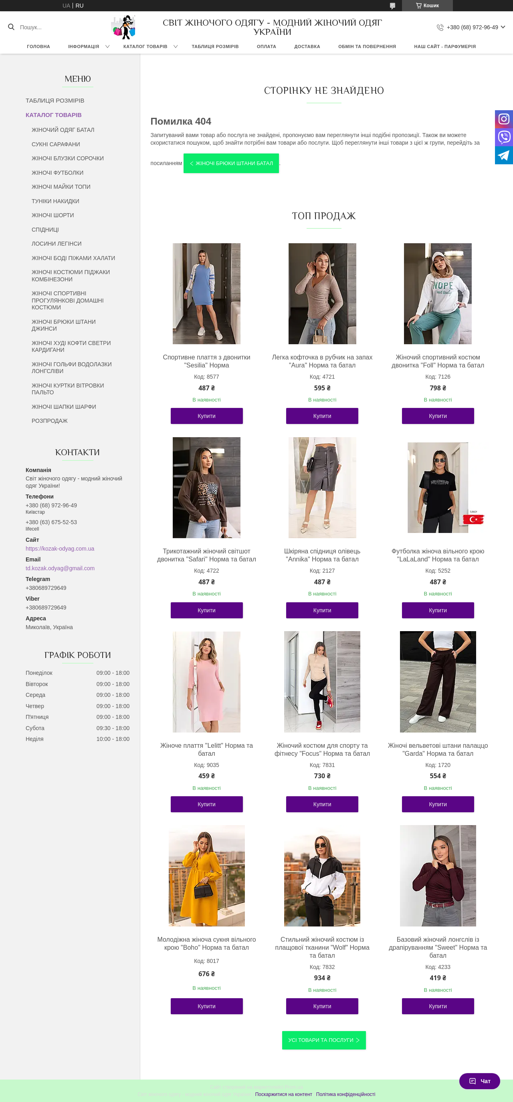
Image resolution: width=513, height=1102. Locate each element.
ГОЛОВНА (38, 46)
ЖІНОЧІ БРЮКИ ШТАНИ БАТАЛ (234, 163)
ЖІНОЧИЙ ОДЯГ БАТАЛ (63, 130)
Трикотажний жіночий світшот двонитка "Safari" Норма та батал (206, 555)
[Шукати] (11, 27)
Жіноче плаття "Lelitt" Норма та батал (206, 749)
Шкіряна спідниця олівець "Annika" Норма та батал (322, 555)
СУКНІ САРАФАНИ (56, 144)
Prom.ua (294, 1087)
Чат (480, 1081)
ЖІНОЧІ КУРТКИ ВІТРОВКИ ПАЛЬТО (68, 389)
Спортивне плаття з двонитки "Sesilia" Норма (206, 361)
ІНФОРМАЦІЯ (83, 46)
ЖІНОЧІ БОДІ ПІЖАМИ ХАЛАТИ (73, 258)
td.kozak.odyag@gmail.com (60, 568)
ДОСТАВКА (307, 46)
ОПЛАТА (267, 46)
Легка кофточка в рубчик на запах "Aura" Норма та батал (322, 361)
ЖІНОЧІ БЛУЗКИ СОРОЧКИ (68, 158)
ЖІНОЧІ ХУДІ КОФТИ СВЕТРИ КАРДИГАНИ (71, 346)
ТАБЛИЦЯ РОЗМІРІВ (215, 46)
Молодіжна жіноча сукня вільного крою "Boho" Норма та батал (207, 943)
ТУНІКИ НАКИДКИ (55, 201)
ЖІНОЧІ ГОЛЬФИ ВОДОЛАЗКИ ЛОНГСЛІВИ (72, 368)
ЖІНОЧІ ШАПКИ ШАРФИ (64, 407)
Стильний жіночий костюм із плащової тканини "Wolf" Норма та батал (322, 947)
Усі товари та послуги (320, 1040)
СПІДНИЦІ (45, 229)
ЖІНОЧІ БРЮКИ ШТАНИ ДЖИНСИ (64, 325)
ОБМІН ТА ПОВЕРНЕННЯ (367, 46)
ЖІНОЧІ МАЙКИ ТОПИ (61, 187)
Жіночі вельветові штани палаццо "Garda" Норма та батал (438, 749)
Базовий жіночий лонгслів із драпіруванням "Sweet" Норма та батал (438, 947)
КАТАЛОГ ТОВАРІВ (145, 46)
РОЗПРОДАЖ (50, 421)
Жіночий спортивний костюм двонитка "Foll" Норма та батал (438, 361)
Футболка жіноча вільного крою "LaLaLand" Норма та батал (438, 555)
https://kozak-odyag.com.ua (60, 548)
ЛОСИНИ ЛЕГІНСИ (57, 243)
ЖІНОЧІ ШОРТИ (53, 215)
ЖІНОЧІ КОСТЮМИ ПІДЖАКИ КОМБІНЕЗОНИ (71, 276)
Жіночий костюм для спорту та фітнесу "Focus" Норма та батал (322, 749)
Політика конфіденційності (346, 1094)
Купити (207, 416)
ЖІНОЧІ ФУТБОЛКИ (57, 173)
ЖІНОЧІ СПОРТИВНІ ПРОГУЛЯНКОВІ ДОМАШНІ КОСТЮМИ (68, 300)
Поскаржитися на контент (283, 1094)
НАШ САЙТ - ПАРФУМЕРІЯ (445, 46)
